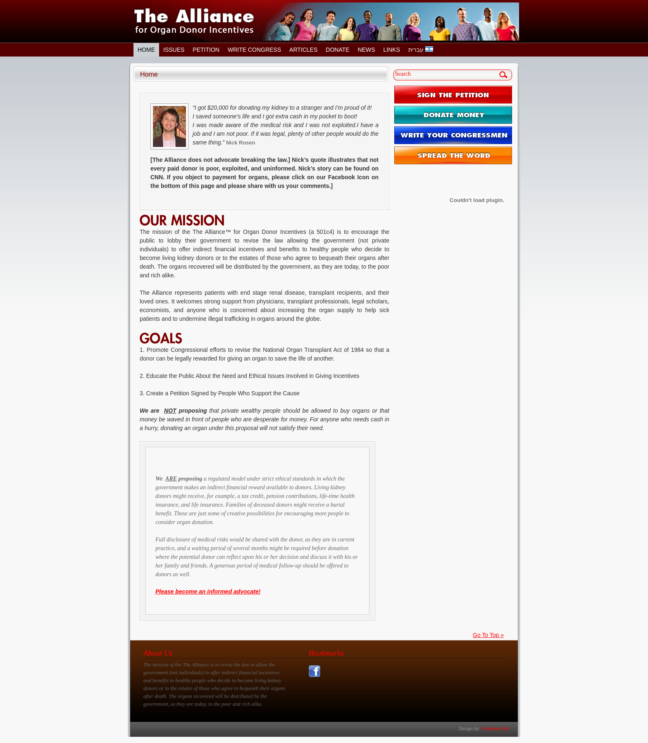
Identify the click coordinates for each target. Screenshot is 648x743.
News (366, 49)
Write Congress (254, 49)
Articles (303, 49)
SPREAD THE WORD (453, 155)
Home (146, 49)
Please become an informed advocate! (207, 591)
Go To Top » (488, 635)
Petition (206, 49)
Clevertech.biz (495, 728)
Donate (337, 49)
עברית (420, 49)
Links (392, 49)
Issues (173, 49)
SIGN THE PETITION (453, 94)
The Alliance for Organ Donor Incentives (194, 21)
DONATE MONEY (453, 115)
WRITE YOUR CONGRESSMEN (453, 135)
